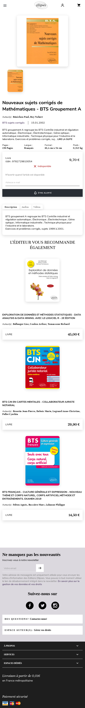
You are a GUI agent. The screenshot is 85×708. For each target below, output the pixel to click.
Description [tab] (11, 207)
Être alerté (43, 193)
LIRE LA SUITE (64, 139)
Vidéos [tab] (37, 207)
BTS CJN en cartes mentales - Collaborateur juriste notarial (38, 403)
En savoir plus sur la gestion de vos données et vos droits (40, 583)
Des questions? (26, 619)
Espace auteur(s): (28, 630)
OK (40, 568)
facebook (30, 605)
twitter (42, 605)
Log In (62, 5)
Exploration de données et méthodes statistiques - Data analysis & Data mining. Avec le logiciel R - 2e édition (41, 316)
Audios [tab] (25, 207)
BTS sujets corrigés (13, 122)
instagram (55, 605)
